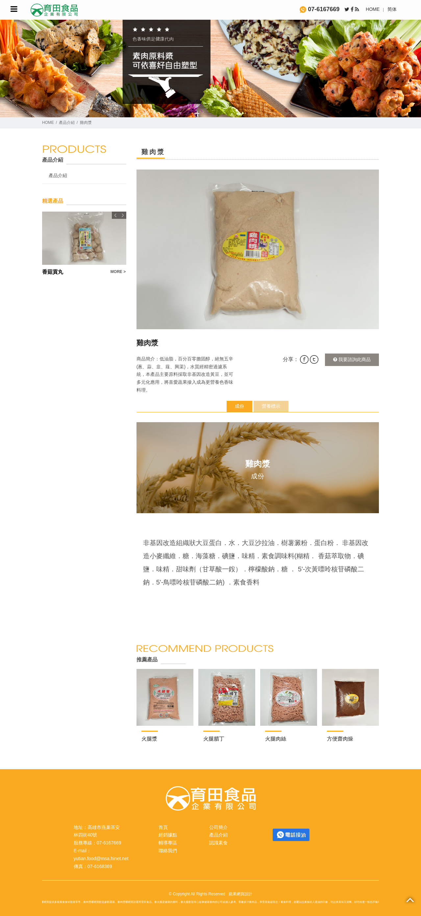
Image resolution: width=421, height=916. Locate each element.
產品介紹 (67, 122)
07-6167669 (319, 9)
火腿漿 (149, 739)
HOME (373, 9)
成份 (239, 406)
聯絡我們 (168, 850)
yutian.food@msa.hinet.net (101, 858)
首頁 (163, 827)
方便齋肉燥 (340, 739)
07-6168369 (99, 866)
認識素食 (218, 842)
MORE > (118, 271)
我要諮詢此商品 (352, 359)
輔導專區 (168, 842)
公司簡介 (218, 827)
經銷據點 (168, 834)
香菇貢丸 (52, 272)
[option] (257, 249)
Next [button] (122, 215)
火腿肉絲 (275, 739)
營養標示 (271, 406)
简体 (392, 9)
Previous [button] (115, 215)
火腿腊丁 (213, 739)
